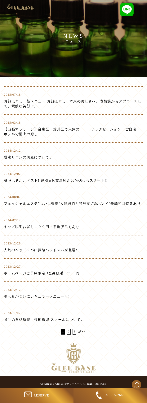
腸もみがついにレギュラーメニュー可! (37, 296)
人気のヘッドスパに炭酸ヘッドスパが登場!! (41, 250)
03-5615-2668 (110, 395)
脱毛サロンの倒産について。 (28, 157)
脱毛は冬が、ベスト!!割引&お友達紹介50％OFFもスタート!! (56, 180)
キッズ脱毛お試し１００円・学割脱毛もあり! (42, 227)
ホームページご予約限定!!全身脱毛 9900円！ (43, 273)
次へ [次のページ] (82, 331)
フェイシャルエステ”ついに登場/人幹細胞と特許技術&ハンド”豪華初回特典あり (72, 204)
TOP (136, 386)
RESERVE (36, 394)
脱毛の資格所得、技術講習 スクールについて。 (44, 320)
